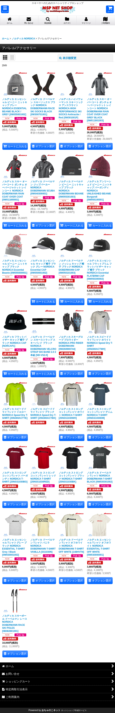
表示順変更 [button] (67, 58)
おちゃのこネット (51, 710)
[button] (5, 9)
